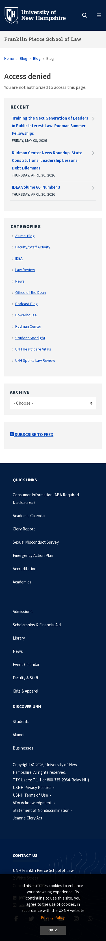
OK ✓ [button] (53, 930)
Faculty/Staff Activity (32, 247)
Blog (23, 58)
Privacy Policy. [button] (53, 917)
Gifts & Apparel (25, 691)
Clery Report (24, 529)
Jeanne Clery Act (27, 818)
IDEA (19, 258)
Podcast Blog (26, 303)
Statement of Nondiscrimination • (43, 810)
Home (9, 58)
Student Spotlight (30, 337)
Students (21, 721)
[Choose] (53, 403)
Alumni (18, 734)
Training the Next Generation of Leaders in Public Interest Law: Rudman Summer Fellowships (50, 125)
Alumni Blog (25, 235)
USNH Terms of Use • (32, 795)
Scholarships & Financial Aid (37, 624)
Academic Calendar (29, 515)
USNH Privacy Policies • (34, 787)
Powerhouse (26, 315)
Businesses (23, 748)
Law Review (25, 269)
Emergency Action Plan (33, 555)
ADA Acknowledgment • (34, 802)
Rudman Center (28, 326)
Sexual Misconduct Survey (36, 542)
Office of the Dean (30, 292)
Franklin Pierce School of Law (43, 39)
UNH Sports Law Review (35, 360)
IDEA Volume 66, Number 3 (36, 187)
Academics (22, 582)
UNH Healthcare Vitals (33, 349)
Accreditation (24, 568)
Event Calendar (26, 664)
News (20, 281)
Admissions (23, 611)
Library (19, 638)
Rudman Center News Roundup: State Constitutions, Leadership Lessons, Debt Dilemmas (47, 160)
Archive (20, 392)
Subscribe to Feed (31, 434)
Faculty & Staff (25, 677)
